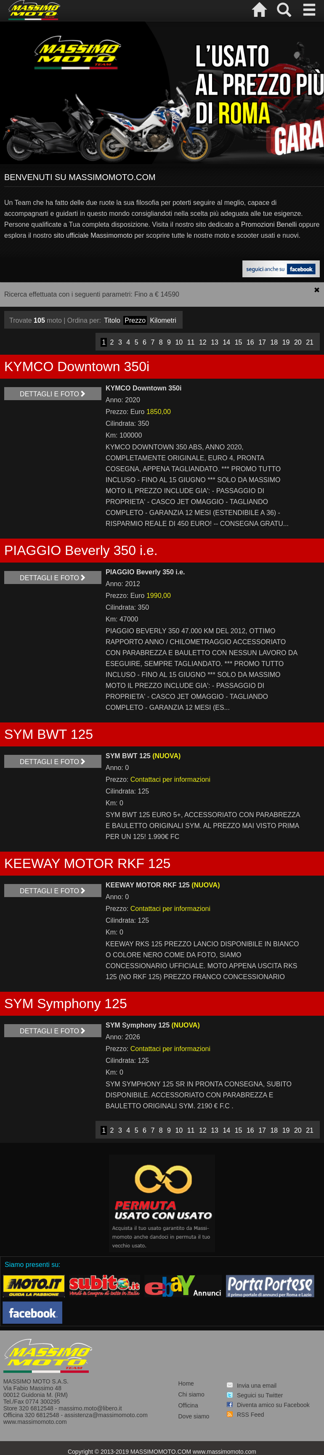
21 (309, 342)
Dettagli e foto (53, 394)
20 (298, 342)
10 (179, 342)
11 (191, 342)
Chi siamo (191, 1394)
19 (286, 342)
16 (250, 342)
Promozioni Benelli (269, 224)
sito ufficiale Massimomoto (92, 235)
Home (186, 1383)
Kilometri (163, 320)
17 (262, 342)
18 (274, 342)
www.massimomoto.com (35, 1421)
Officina (188, 1405)
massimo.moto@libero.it (90, 1408)
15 (238, 342)
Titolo (112, 320)
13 (214, 342)
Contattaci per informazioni (170, 779)
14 (226, 342)
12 (203, 342)
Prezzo (135, 320)
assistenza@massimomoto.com (106, 1415)
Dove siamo (193, 1416)
